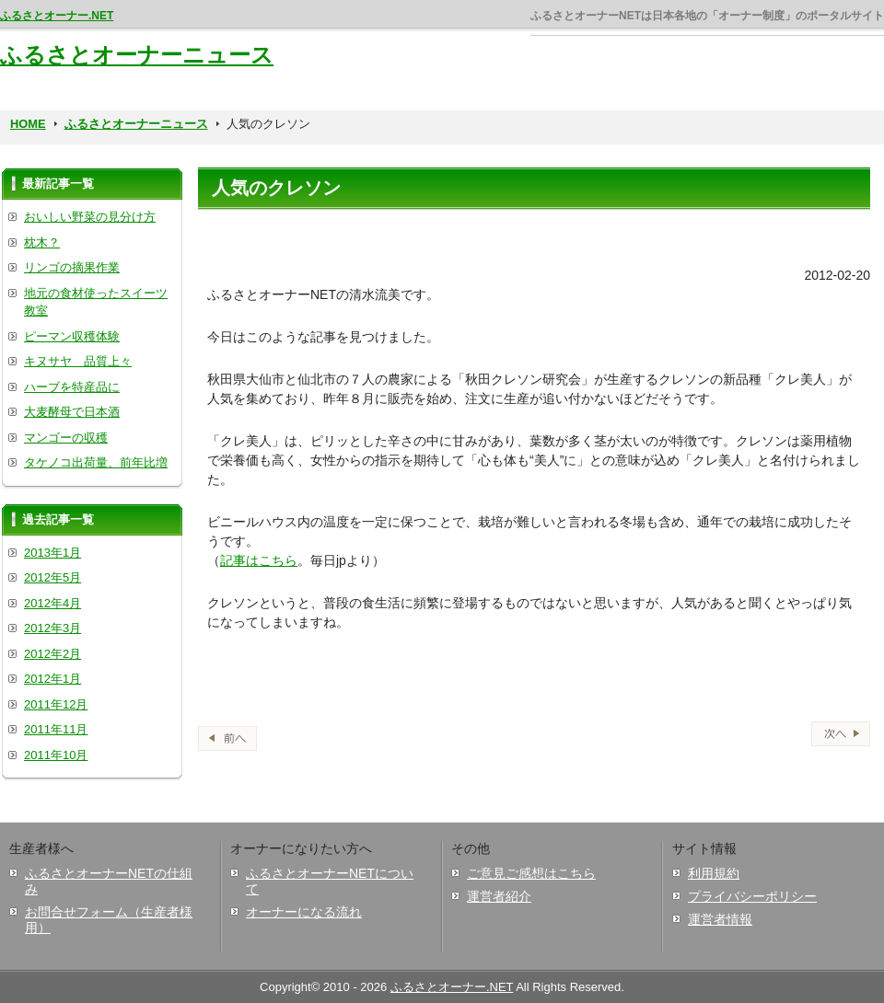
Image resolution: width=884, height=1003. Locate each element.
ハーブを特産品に (72, 387)
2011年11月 (55, 729)
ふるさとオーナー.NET (56, 15)
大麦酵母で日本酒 (72, 412)
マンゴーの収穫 (66, 437)
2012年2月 (52, 654)
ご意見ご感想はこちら (531, 873)
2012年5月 (52, 577)
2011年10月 (55, 755)
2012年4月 (52, 603)
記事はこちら (258, 560)
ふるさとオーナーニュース (136, 54)
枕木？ (42, 242)
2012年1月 (52, 679)
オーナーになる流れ (304, 912)
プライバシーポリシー (752, 896)
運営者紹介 (499, 896)
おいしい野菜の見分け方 (90, 217)
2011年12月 (55, 704)
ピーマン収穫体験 (72, 336)
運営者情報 (720, 919)
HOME (28, 124)
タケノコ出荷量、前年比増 (96, 462)
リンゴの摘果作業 (72, 267)
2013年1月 (52, 552)
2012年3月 (52, 628)
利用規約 (713, 873)
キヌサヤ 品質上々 (78, 361)
